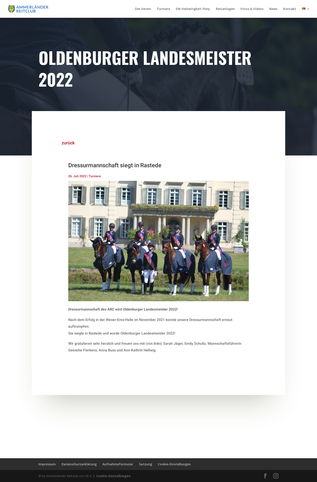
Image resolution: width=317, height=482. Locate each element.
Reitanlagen (225, 9)
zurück (64, 142)
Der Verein (143, 9)
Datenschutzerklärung (79, 464)
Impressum (47, 464)
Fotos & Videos (252, 9)
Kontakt (289, 9)
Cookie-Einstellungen (174, 464)
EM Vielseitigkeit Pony (193, 9)
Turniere (163, 9)
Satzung (145, 464)
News (273, 9)
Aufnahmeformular (117, 464)
